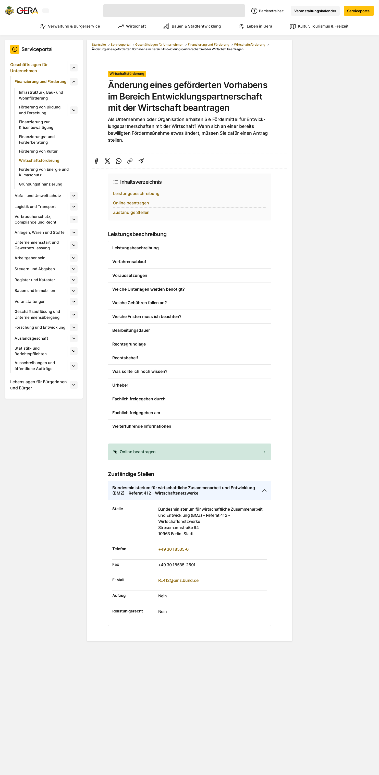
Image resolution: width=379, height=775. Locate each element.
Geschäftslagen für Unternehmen (29, 67)
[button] (189, 452)
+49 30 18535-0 (173, 549)
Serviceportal (359, 11)
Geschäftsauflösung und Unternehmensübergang (37, 314)
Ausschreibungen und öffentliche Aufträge (35, 365)
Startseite (99, 44)
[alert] (189, 452)
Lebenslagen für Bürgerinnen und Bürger (38, 384)
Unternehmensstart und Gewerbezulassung (37, 245)
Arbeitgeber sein (30, 257)
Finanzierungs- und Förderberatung (37, 139)
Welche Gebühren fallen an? (139, 302)
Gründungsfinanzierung (40, 184)
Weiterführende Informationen (141, 426)
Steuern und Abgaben (35, 268)
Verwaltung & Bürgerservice (60, 26)
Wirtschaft (125, 26)
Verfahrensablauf (129, 261)
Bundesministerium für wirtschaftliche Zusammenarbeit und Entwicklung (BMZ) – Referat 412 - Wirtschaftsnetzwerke (183, 490)
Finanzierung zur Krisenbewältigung (36, 124)
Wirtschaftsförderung (39, 160)
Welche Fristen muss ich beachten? (146, 316)
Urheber (120, 385)
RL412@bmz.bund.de (178, 580)
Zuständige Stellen (131, 212)
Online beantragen (131, 202)
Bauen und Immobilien (35, 290)
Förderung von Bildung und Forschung (39, 110)
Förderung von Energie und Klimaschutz (44, 172)
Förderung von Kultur (38, 151)
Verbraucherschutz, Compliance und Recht (35, 219)
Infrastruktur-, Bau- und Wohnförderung (41, 95)
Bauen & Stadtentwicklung (187, 26)
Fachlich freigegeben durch (139, 398)
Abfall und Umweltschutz (38, 195)
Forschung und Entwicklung (40, 327)
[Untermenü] (74, 67)
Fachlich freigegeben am (136, 412)
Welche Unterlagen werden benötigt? (148, 289)
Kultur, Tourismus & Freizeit (319, 26)
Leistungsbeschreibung (136, 193)
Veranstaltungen (30, 301)
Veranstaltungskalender (315, 11)
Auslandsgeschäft (31, 338)
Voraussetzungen (129, 275)
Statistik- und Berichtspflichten (31, 351)
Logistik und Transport (35, 206)
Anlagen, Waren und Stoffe (40, 232)
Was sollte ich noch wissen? (139, 371)
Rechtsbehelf (125, 357)
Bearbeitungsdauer (131, 330)
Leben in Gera (253, 26)
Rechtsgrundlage (129, 344)
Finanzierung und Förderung (40, 81)
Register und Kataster (35, 279)
